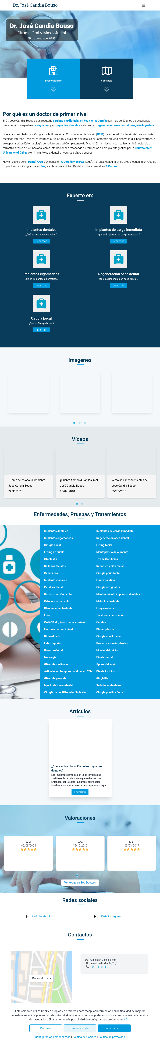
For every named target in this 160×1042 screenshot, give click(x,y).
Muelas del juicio (107, 650)
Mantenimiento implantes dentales (118, 594)
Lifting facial (104, 545)
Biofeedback (52, 636)
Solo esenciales (80, 1028)
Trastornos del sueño (109, 615)
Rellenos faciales (55, 566)
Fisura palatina (105, 580)
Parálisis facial (53, 587)
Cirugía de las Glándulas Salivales (65, 692)
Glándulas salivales (56, 664)
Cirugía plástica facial (110, 692)
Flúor (47, 615)
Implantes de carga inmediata (115, 531)
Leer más (41, 241)
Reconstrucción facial (110, 566)
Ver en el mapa (41, 978)
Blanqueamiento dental (58, 608)
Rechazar (46, 1028)
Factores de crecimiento (59, 629)
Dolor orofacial (53, 650)
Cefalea (101, 622)
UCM (100, 134)
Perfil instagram (111, 916)
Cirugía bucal (52, 545)
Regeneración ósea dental (112, 538)
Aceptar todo (114, 1028)
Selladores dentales (108, 685)
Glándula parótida (55, 678)
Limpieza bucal (105, 608)
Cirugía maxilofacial (108, 636)
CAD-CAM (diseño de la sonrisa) (64, 622)
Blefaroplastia (105, 629)
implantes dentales (68, 125)
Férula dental (104, 657)
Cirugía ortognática (108, 587)
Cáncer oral (51, 573)
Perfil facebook (41, 916)
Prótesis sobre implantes (112, 643)
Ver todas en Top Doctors (80, 882)
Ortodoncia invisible (56, 601)
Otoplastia (50, 559)
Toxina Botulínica (107, 559)
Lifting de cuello (54, 552)
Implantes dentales (56, 531)
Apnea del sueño (106, 664)
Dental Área (35, 161)
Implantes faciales (55, 580)
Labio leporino (53, 643)
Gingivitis (102, 678)
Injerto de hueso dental (58, 685)
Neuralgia (50, 657)
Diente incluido (105, 671)
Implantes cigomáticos (58, 538)
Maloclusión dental (108, 601)
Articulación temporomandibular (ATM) (69, 671)
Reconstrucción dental (58, 594)
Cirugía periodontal (108, 573)
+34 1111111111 (99, 966)
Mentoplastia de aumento (112, 552)
